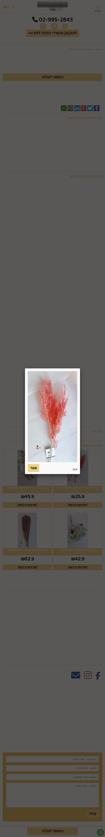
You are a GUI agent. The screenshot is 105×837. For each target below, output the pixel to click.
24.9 (75, 469)
